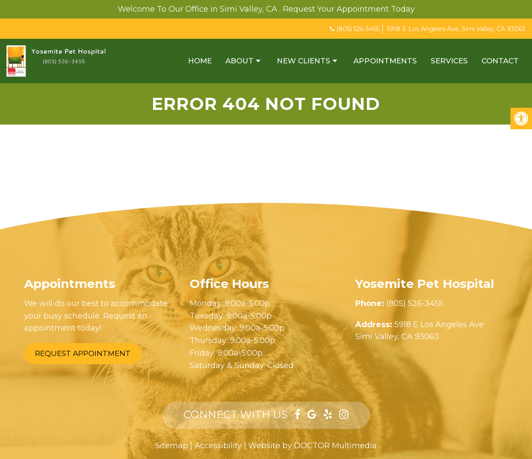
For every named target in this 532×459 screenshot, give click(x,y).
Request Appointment (83, 353)
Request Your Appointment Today (349, 9)
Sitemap (171, 445)
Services (449, 60)
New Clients (303, 60)
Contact (500, 60)
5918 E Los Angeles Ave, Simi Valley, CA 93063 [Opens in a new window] (456, 29)
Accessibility (218, 445)
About (239, 60)
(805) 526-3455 (357, 29)
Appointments (385, 60)
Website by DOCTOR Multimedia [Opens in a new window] (312, 445)
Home (200, 60)
